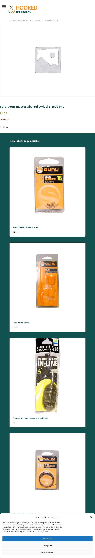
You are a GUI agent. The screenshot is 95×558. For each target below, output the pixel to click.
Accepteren (47, 538)
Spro (24, 20)
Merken (18, 20)
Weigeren (47, 545)
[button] (91, 517)
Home (12, 20)
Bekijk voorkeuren (47, 552)
